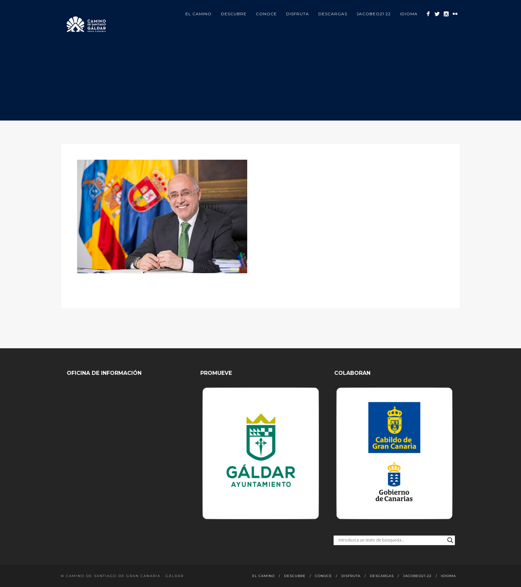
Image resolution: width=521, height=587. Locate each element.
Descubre (234, 13)
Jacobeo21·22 (374, 13)
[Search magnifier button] (450, 540)
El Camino (198, 13)
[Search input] (391, 540)
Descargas (332, 13)
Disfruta (297, 13)
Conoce (266, 13)
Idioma (409, 13)
